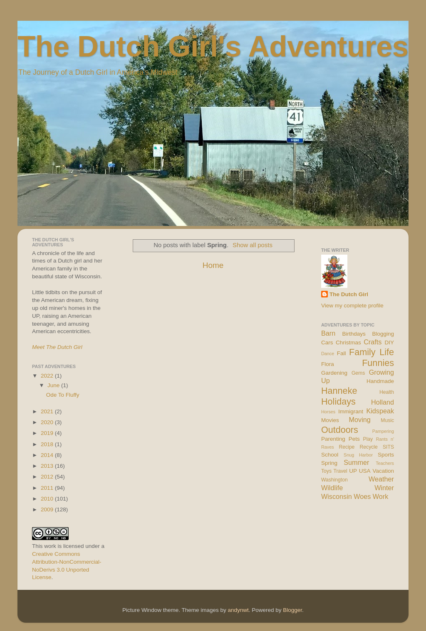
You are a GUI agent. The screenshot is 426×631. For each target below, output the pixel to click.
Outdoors (339, 430)
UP (353, 471)
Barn (328, 333)
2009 (48, 509)
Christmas (348, 342)
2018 (48, 444)
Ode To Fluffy (62, 395)
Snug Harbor (358, 454)
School (329, 455)
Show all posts (252, 245)
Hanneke (339, 390)
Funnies (378, 363)
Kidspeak (380, 411)
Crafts (372, 342)
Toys (326, 471)
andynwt (238, 610)
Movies (330, 420)
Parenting (333, 439)
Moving (360, 419)
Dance (327, 353)
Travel (340, 471)
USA (365, 471)
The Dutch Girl (348, 294)
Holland (382, 402)
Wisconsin (336, 496)
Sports (386, 455)
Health (386, 392)
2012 (48, 477)
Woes (362, 496)
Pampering (383, 431)
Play (368, 439)
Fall (341, 353)
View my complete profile (352, 305)
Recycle (369, 447)
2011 (48, 488)
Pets (354, 439)
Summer (356, 462)
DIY (389, 342)
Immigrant (350, 411)
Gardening (334, 373)
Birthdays (354, 334)
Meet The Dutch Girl (57, 347)
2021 (48, 411)
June (54, 385)
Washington (334, 480)
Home (213, 265)
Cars (327, 342)
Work (380, 496)
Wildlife (332, 487)
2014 (48, 455)
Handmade (380, 381)
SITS (388, 447)
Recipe (347, 447)
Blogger (292, 610)
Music (387, 420)
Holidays (338, 401)
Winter (384, 487)
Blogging (383, 334)
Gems (358, 373)
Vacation (383, 471)
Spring (329, 463)
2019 (48, 433)
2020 (48, 422)
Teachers (385, 463)
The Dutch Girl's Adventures (213, 46)
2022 (48, 376)
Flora (327, 364)
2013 (48, 466)
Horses (328, 411)
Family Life (371, 352)
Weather (381, 479)
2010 (48, 499)
